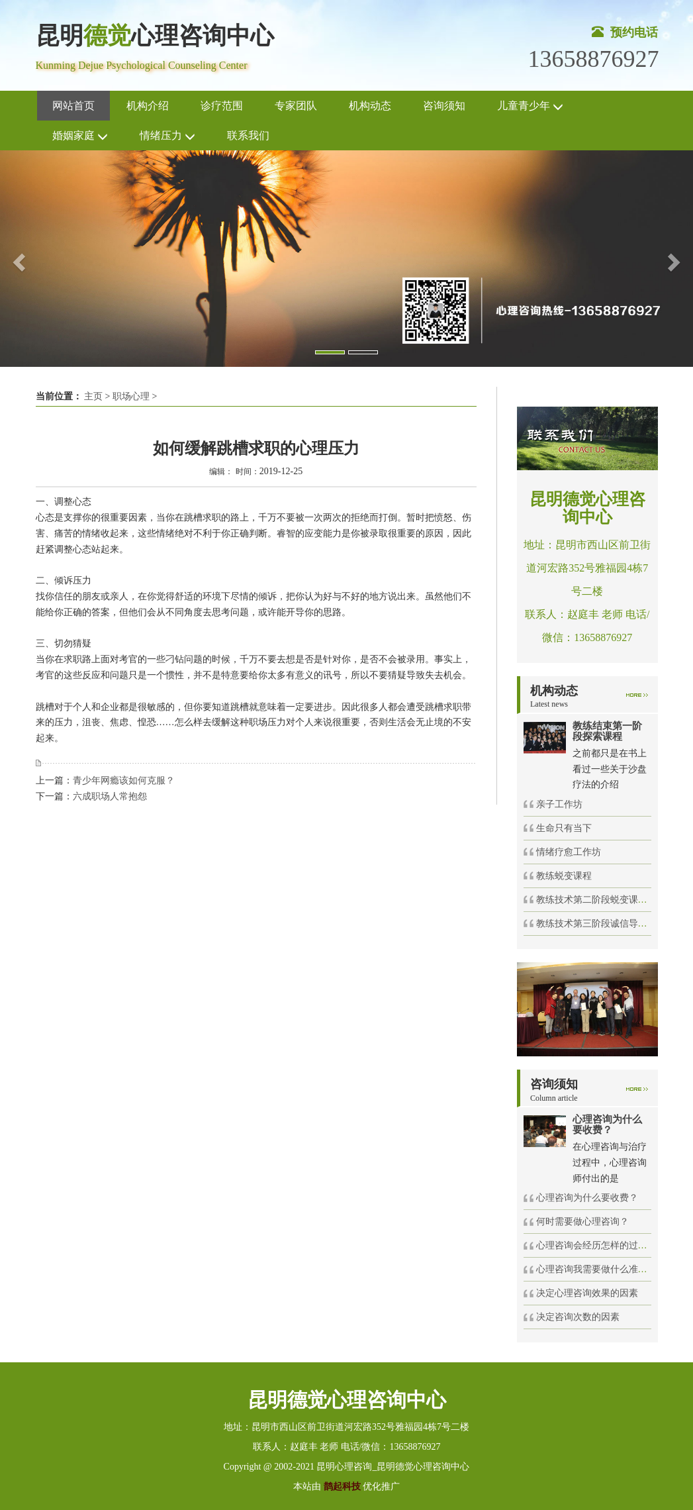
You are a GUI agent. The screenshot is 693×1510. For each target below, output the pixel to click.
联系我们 (248, 135)
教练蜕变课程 (564, 876)
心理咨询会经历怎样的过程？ (596, 1245)
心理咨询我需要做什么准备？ (596, 1269)
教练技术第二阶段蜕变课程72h (598, 900)
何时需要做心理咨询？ (582, 1222)
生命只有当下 (564, 828)
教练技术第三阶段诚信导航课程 (601, 924)
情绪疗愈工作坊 (568, 852)
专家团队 (296, 105)
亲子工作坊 (559, 804)
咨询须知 (444, 105)
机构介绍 (147, 105)
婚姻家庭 (80, 136)
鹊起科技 (342, 1486)
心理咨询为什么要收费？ (587, 1198)
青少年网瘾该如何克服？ (124, 780)
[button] (17, 258)
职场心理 (131, 396)
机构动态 (370, 105)
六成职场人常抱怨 (110, 796)
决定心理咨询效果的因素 (587, 1293)
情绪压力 (167, 136)
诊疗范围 (222, 105)
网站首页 (73, 105)
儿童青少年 (530, 106)
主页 (93, 396)
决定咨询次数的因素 (578, 1317)
